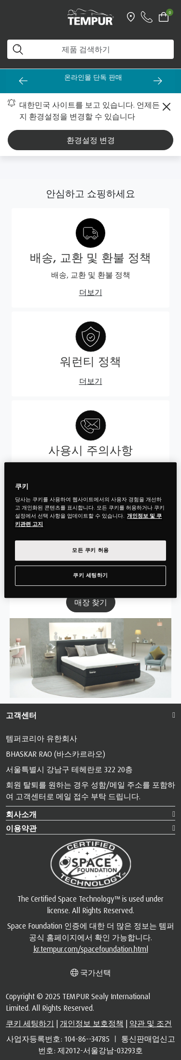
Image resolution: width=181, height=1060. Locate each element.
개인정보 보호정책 (92, 1023)
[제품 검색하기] (90, 49)
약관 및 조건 (150, 1023)
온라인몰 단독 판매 (98, 77)
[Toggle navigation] (11, 17)
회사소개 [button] (21, 814)
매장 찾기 (90, 602)
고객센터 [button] (21, 715)
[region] (90, 530)
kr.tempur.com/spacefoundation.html (90, 949)
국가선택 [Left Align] (90, 972)
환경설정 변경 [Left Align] (91, 140)
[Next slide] (157, 80)
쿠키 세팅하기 (30, 1023)
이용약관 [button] (21, 828)
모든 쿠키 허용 (90, 550)
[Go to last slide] (23, 80)
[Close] (166, 107)
